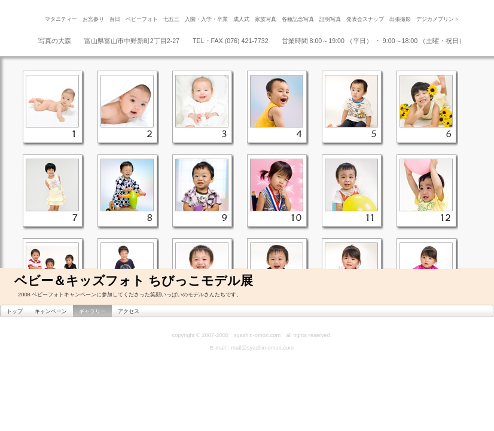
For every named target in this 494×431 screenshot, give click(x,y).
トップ (15, 311)
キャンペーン (51, 311)
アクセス (128, 311)
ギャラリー (92, 311)
